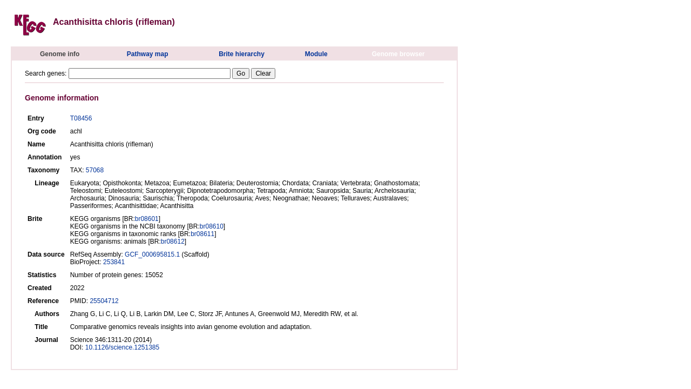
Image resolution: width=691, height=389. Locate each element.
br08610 (211, 226)
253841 (114, 262)
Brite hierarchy (242, 54)
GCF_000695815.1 (152, 254)
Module (316, 54)
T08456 (81, 118)
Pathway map (147, 54)
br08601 (147, 219)
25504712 (104, 301)
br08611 (202, 234)
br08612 (173, 241)
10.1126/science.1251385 (122, 347)
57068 (95, 170)
